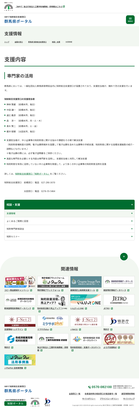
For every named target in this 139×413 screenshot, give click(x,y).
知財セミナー (13, 236)
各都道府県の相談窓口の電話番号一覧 (101, 393)
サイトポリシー (89, 398)
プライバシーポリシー (109, 398)
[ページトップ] (124, 256)
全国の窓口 (19, 42)
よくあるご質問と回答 (17, 221)
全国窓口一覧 (74, 393)
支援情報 (11, 213)
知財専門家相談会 (15, 228)
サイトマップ (129, 398)
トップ (6, 42)
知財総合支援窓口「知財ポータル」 (32, 173)
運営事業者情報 (128, 393)
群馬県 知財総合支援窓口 (37, 42)
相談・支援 (56, 42)
